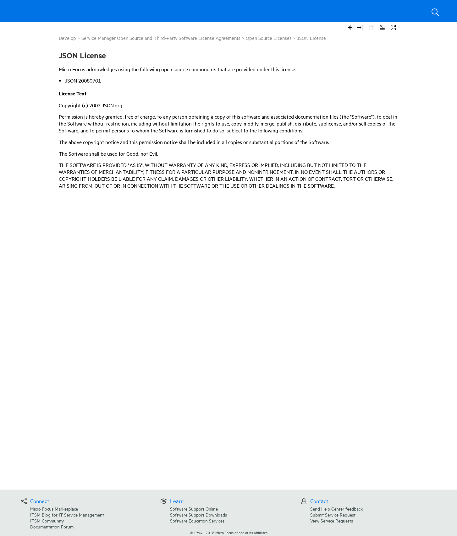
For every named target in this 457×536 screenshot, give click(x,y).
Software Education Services (197, 520)
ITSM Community (47, 520)
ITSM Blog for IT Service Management (67, 514)
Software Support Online (194, 509)
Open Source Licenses (269, 38)
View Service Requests (331, 520)
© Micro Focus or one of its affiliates (228, 532)
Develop (67, 38)
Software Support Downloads (198, 514)
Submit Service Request (332, 514)
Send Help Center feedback (336, 509)
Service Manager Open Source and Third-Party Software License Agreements (160, 38)
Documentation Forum (52, 526)
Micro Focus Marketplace (54, 509)
